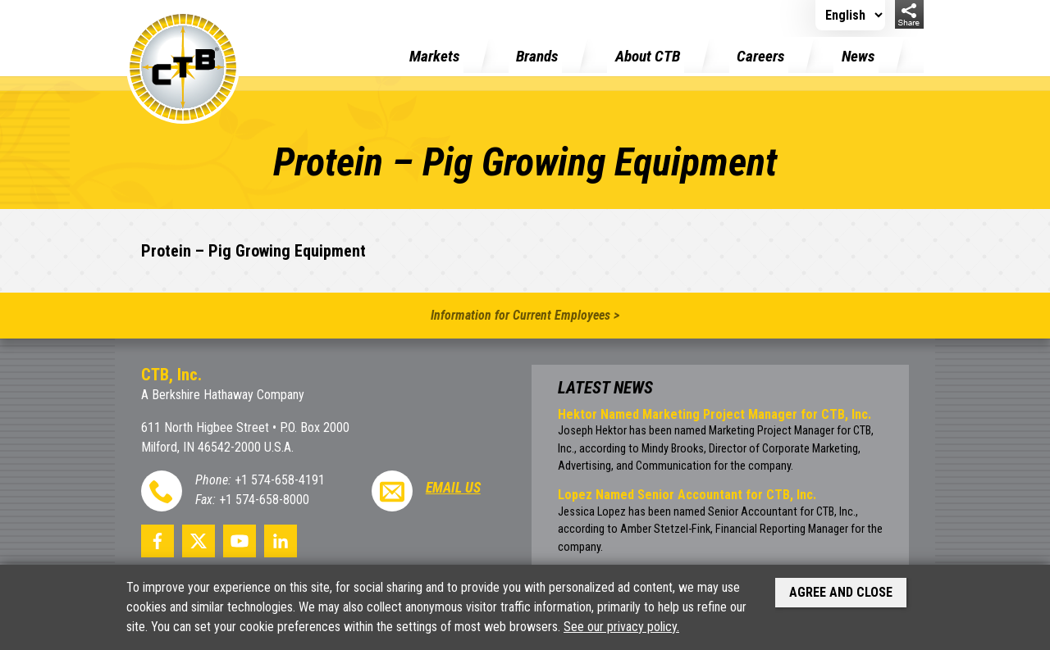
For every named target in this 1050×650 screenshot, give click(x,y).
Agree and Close (840, 592)
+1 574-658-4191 (280, 480)
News (858, 56)
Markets (434, 56)
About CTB (647, 56)
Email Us (453, 488)
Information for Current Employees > (525, 315)
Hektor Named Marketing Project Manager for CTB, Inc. (714, 414)
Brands (537, 56)
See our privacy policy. (621, 626)
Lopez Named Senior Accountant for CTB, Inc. (687, 494)
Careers (760, 56)
